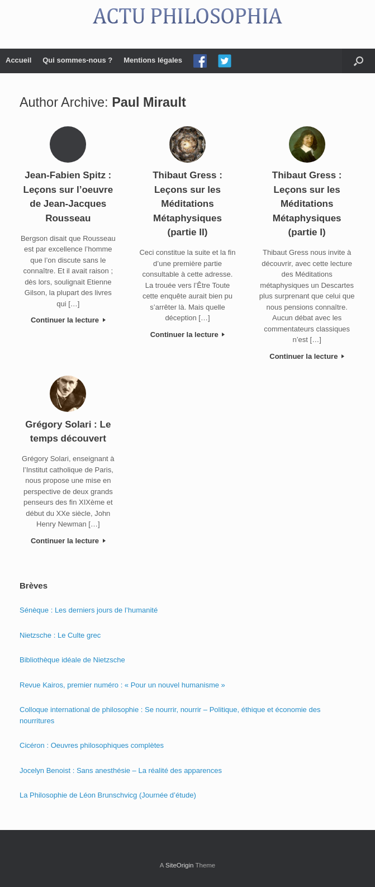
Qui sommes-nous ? (77, 60)
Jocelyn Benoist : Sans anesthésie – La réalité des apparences (121, 770)
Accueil (18, 60)
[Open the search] (358, 61)
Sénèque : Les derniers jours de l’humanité (89, 610)
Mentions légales (153, 60)
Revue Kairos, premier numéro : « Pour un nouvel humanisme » (122, 685)
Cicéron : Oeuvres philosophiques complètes (92, 745)
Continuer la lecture (68, 320)
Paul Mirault (149, 102)
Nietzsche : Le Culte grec (60, 635)
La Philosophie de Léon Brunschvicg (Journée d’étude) (108, 795)
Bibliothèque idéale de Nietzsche (72, 660)
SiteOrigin (179, 865)
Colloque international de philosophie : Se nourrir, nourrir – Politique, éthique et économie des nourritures (170, 715)
